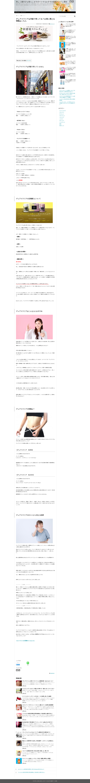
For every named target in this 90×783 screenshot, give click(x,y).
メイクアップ (62, 122)
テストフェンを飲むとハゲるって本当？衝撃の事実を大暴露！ (36, 758)
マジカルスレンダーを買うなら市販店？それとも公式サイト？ (70, 56)
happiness (52, 673)
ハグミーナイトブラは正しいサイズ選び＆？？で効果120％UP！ (70, 25)
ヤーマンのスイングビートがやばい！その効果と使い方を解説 (36, 696)
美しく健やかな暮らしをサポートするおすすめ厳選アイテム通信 (41, 2)
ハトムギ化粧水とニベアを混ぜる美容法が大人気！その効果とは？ (70, 31)
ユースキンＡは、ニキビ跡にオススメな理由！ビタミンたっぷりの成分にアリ (67, 103)
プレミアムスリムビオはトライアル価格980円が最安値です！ (36, 732)
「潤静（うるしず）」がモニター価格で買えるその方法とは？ (70, 50)
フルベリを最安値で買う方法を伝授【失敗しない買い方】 (35, 750)
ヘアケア (61, 118)
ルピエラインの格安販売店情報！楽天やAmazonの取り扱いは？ (29, 769)
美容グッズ (61, 125)
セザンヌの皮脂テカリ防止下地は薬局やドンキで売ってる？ (70, 81)
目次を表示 (29, 60)
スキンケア (61, 112)
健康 (60, 123)
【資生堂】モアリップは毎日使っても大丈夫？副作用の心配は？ (70, 37)
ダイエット (52, 23)
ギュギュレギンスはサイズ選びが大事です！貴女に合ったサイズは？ (38, 688)
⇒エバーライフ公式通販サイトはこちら (25, 640)
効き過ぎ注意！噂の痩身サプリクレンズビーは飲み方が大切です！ (37, 722)
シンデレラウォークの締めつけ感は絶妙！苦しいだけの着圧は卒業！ (70, 68)
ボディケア (61, 120)
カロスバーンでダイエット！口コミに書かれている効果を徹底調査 (37, 705)
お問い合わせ (17, 12)
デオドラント (62, 115)
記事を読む (24, 685)
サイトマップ (23, 12)
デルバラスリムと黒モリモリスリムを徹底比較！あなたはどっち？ (37, 681)
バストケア (61, 117)
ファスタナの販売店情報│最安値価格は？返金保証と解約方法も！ (37, 713)
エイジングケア (62, 110)
